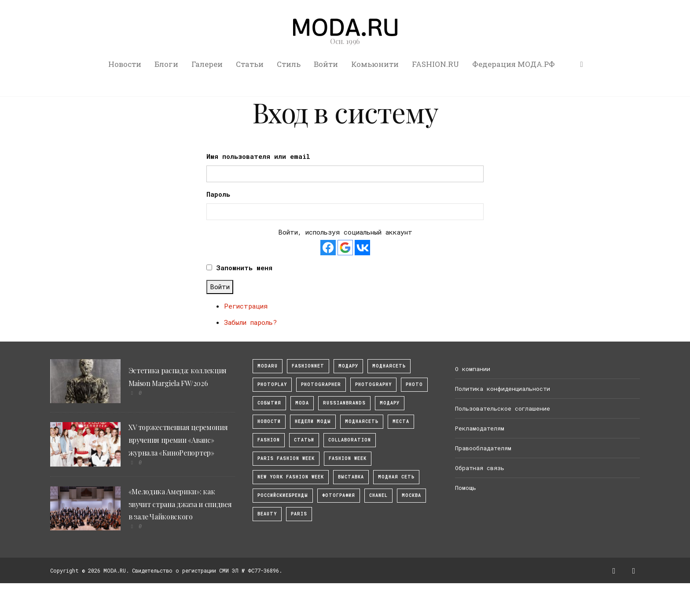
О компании (472, 369)
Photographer (321, 384)
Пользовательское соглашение (502, 408)
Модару (390, 403)
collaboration (349, 440)
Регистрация (246, 306)
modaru (267, 366)
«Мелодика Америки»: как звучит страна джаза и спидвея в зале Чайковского (180, 504)
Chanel (378, 495)
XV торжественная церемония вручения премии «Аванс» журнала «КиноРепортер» (178, 440)
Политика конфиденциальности (502, 389)
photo (414, 384)
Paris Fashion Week (286, 458)
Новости (124, 64)
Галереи (207, 64)
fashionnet (308, 366)
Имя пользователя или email (258, 156)
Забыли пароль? (250, 322)
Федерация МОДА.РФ (513, 64)
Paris (299, 514)
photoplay (272, 384)
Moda (302, 403)
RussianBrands (344, 403)
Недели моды (313, 421)
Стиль (289, 64)
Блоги (166, 64)
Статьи (250, 64)
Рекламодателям (479, 428)
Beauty (267, 514)
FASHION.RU (435, 64)
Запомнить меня (244, 267)
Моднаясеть (361, 421)
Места (401, 421)
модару (348, 366)
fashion (268, 440)
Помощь (465, 488)
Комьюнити (375, 64)
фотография (338, 495)
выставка (351, 477)
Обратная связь (479, 468)
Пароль (218, 194)
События (269, 403)
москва (411, 495)
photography (373, 384)
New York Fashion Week (290, 477)
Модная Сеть (396, 477)
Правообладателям (483, 448)
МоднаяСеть (389, 366)
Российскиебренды (282, 495)
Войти (326, 64)
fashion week (348, 458)
